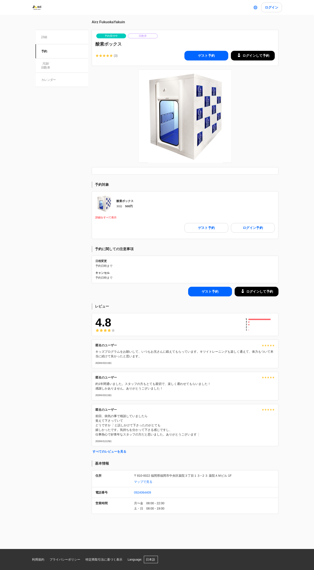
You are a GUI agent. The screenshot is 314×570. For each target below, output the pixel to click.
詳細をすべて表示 (105, 217)
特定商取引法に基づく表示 (104, 559)
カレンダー (49, 79)
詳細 (45, 37)
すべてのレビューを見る (109, 451)
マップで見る (143, 481)
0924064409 (142, 492)
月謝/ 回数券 (46, 65)
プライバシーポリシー (65, 559)
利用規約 (38, 559)
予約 (45, 51)
